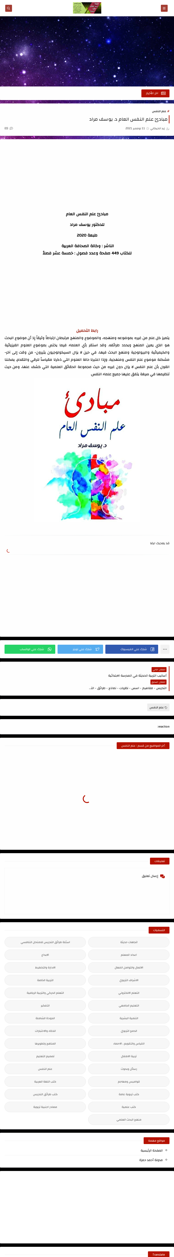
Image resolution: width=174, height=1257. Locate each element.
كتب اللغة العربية (45, 1069)
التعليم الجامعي (129, 993)
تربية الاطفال (129, 1043)
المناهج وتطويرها (45, 1031)
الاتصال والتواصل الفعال (129, 955)
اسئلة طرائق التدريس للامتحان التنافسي (45, 929)
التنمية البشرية (129, 1005)
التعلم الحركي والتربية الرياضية (45, 980)
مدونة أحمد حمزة (151, 1148)
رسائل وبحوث (129, 1056)
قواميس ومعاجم (129, 1069)
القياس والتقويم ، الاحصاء (129, 1031)
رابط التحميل (87, 330)
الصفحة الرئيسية (152, 1138)
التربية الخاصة (45, 967)
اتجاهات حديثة (129, 929)
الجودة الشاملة (45, 1005)
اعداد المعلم (129, 942)
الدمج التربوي (129, 1018)
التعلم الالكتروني (128, 980)
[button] (131, 649)
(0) (9, 128)
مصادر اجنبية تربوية (45, 1094)
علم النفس (159, 111)
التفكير (45, 993)
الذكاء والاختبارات (45, 1018)
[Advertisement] (87, 51)
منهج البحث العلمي (128, 1107)
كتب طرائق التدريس (45, 1082)
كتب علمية (129, 1094)
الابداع (45, 942)
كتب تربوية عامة (129, 1082)
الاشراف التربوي (128, 967)
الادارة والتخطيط (45, 955)
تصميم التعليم (45, 1043)
